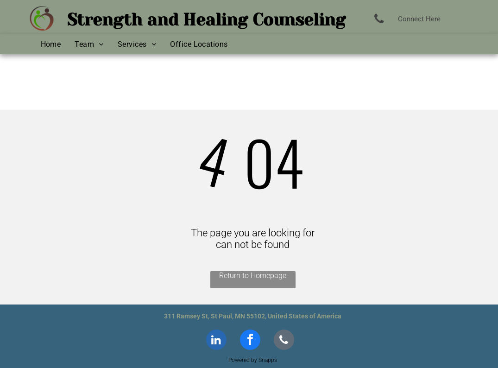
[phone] (284, 341)
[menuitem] (51, 44)
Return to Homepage (252, 275)
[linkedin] (216, 341)
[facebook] (250, 341)
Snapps (267, 360)
